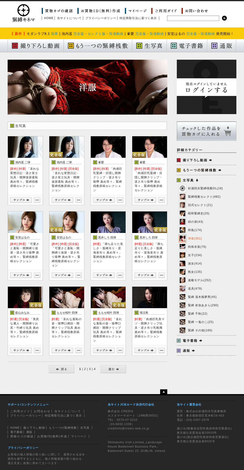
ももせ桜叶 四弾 (67, 312)
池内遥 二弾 (22, 162)
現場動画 (116, 34)
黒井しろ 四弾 (107, 237)
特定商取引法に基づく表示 (138, 18)
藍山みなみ (22, 312)
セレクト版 (97, 34)
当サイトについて (69, 18)
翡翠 (54, 34)
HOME (49, 18)
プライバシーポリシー (100, 18)
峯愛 (101, 162)
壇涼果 (144, 312)
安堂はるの (22, 237)
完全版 (78, 34)
